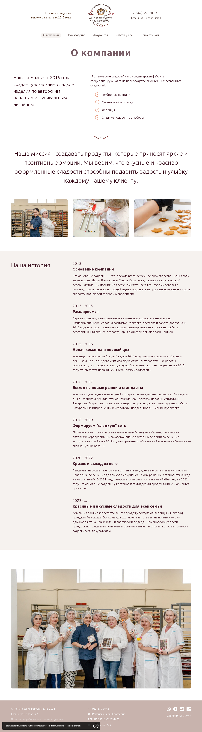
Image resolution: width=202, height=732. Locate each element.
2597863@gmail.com (179, 715)
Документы (100, 35)
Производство (76, 35)
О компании (51, 35)
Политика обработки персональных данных (37, 719)
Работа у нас (124, 35)
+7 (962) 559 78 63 (144, 13)
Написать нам (149, 35)
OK (96, 726)
